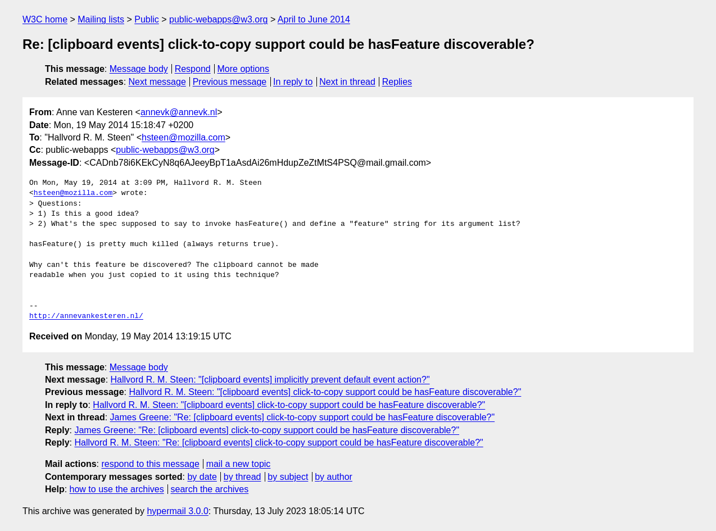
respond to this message (150, 464)
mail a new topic (238, 464)
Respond (193, 69)
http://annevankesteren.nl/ (86, 316)
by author (333, 477)
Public (146, 19)
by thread (242, 477)
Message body (139, 69)
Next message (157, 82)
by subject (288, 477)
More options (243, 69)
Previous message (230, 82)
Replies (397, 82)
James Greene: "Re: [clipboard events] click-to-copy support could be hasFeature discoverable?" (302, 417)
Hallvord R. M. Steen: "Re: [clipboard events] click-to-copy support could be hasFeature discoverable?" (278, 442)
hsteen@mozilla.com (183, 137)
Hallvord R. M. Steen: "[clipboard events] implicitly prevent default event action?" (270, 379)
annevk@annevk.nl (179, 112)
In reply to (292, 82)
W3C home (44, 19)
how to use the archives (117, 489)
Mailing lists (101, 19)
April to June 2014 (314, 19)
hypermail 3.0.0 (177, 511)
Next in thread (347, 82)
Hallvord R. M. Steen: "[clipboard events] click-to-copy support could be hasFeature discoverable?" (325, 392)
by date (201, 477)
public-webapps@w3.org (218, 19)
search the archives (210, 489)
